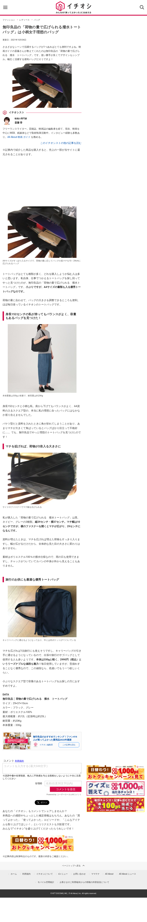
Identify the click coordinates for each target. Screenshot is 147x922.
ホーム (14, 874)
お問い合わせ (79, 874)
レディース (24, 20)
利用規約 (26, 874)
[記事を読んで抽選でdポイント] (115, 805)
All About (109, 874)
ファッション (9, 20)
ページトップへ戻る (73, 865)
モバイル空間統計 (46, 882)
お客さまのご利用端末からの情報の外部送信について (84, 882)
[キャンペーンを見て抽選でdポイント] (115, 777)
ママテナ (95, 874)
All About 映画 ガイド (19, 137)
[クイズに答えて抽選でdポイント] (115, 788)
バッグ (37, 20)
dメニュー (63, 874)
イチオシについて (44, 874)
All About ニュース (127, 874)
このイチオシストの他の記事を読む (60, 143)
